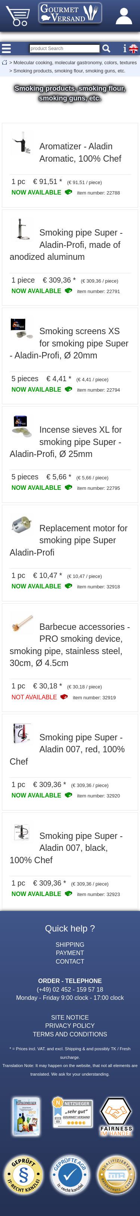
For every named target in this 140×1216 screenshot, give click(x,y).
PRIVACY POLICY (70, 1025)
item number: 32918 (98, 587)
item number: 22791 (98, 291)
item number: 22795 (98, 488)
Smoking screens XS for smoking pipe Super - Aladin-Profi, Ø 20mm (69, 343)
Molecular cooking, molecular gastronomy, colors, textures (75, 62)
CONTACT (70, 961)
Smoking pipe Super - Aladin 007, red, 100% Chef (67, 749)
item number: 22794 (98, 390)
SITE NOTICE (70, 1017)
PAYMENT (70, 952)
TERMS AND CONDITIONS (70, 1034)
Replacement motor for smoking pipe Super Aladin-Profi (69, 540)
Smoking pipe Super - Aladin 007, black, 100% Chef (66, 848)
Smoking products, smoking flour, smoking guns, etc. (69, 71)
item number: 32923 (98, 894)
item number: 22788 (98, 193)
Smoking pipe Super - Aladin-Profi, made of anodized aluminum (66, 245)
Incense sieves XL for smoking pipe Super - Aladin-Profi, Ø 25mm (66, 442)
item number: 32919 (94, 697)
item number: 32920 (98, 796)
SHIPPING (70, 944)
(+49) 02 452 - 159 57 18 (70, 989)
